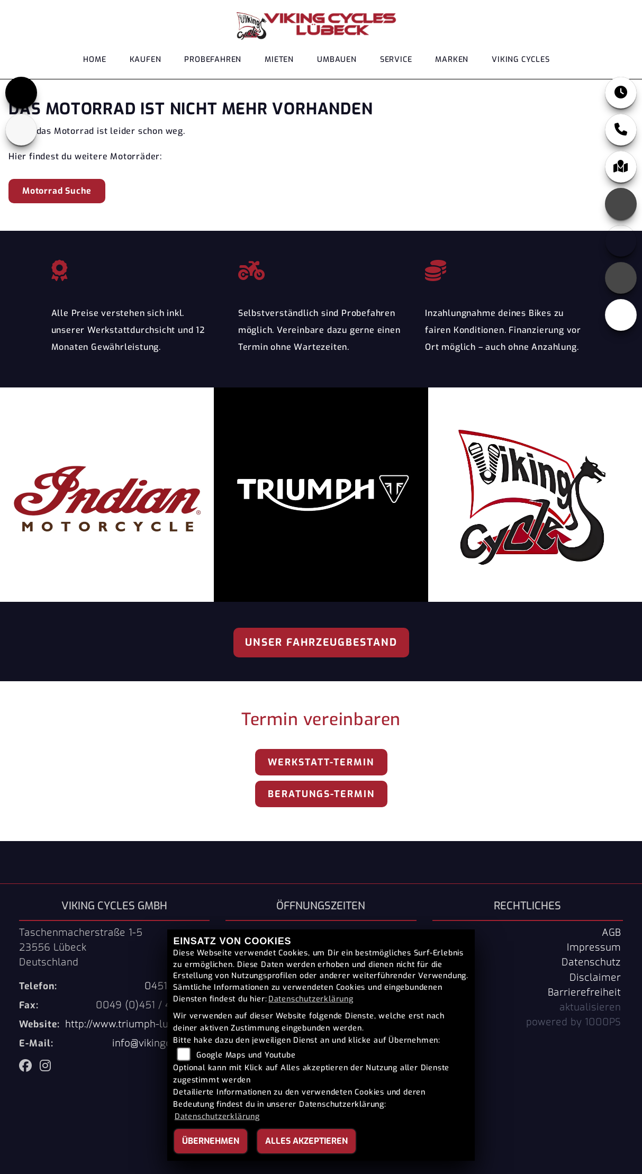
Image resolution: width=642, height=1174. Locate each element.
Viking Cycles (520, 60)
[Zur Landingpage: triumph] (21, 93)
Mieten (279, 60)
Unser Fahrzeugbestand (321, 642)
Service (396, 60)
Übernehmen (210, 1140)
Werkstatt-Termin (321, 762)
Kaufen (145, 60)
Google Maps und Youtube (245, 1055)
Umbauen (337, 60)
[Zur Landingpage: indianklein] (21, 130)
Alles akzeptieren (306, 1140)
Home (94, 60)
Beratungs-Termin (321, 794)
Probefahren (212, 60)
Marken (451, 60)
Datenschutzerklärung (311, 999)
